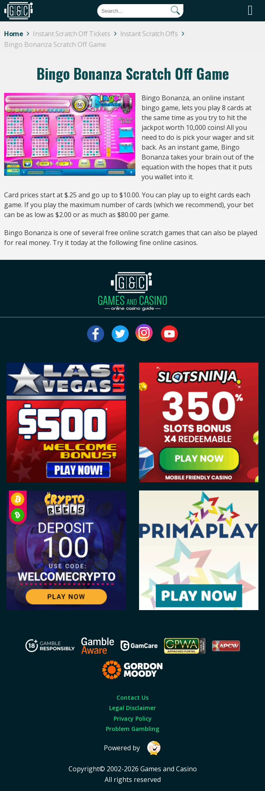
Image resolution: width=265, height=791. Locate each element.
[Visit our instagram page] (144, 333)
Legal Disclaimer (132, 708)
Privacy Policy (133, 718)
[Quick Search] (140, 11)
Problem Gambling (132, 729)
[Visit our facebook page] (95, 333)
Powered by (132, 748)
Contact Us (132, 697)
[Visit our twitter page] (120, 333)
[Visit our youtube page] (169, 333)
